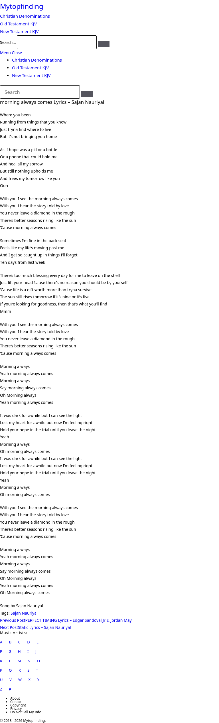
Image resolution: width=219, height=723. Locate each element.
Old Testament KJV (30, 67)
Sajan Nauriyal (24, 613)
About (15, 698)
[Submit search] (87, 94)
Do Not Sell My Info (25, 712)
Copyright (18, 705)
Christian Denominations (37, 60)
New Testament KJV (31, 75)
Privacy (16, 708)
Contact (16, 701)
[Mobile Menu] (11, 52)
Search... (8, 42)
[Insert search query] (40, 92)
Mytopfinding (21, 6)
